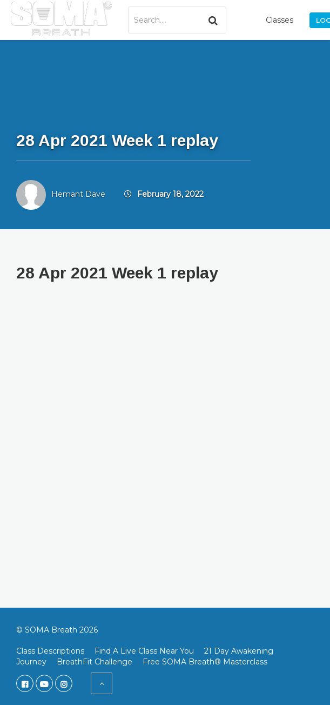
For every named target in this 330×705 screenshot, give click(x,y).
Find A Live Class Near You (144, 651)
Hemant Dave (78, 194)
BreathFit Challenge (94, 662)
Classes (279, 20)
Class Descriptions (50, 651)
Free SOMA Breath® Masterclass (205, 662)
